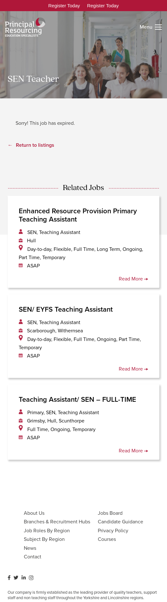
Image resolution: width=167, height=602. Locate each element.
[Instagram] (31, 578)
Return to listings (35, 145)
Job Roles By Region (47, 530)
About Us (34, 513)
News (30, 548)
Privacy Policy (113, 530)
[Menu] (151, 27)
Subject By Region (44, 539)
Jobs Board (110, 513)
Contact (32, 556)
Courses (107, 539)
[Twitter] (16, 577)
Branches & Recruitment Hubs (57, 521)
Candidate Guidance (120, 521)
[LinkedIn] (24, 577)
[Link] (25, 27)
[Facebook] (9, 577)
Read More (133, 278)
